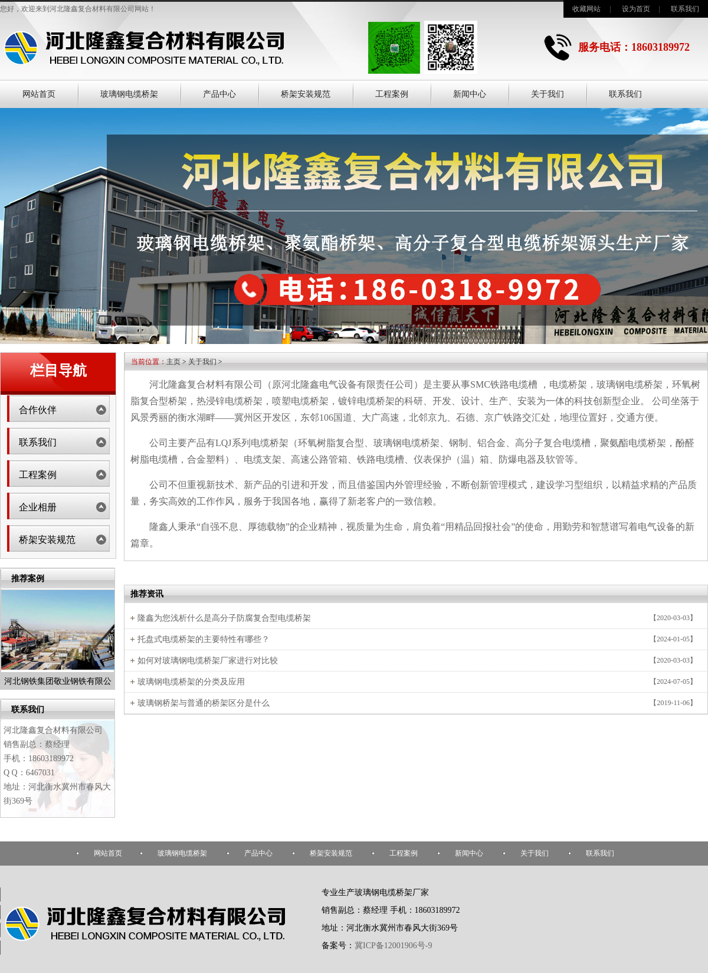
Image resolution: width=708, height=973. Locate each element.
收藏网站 (586, 9)
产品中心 (219, 94)
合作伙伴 (38, 410)
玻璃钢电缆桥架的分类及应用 (191, 681)
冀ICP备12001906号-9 (393, 945)
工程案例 (391, 94)
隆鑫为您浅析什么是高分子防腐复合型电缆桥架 (224, 618)
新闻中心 (469, 94)
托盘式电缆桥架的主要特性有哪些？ (203, 639)
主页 (173, 362)
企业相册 (38, 507)
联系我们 (685, 9)
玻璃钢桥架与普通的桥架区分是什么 (203, 703)
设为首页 (636, 9)
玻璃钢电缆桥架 (129, 94)
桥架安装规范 (305, 94)
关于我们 (547, 94)
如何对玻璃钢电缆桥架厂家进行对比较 (207, 660)
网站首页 (38, 94)
